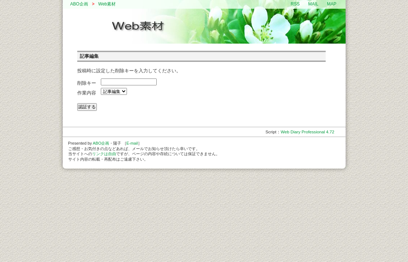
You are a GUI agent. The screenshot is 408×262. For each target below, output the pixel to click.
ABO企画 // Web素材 (204, 26)
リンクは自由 (104, 154)
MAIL (313, 4)
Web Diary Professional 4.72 (307, 131)
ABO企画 (79, 4)
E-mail (132, 143)
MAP (331, 4)
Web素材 (107, 4)
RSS (295, 4)
